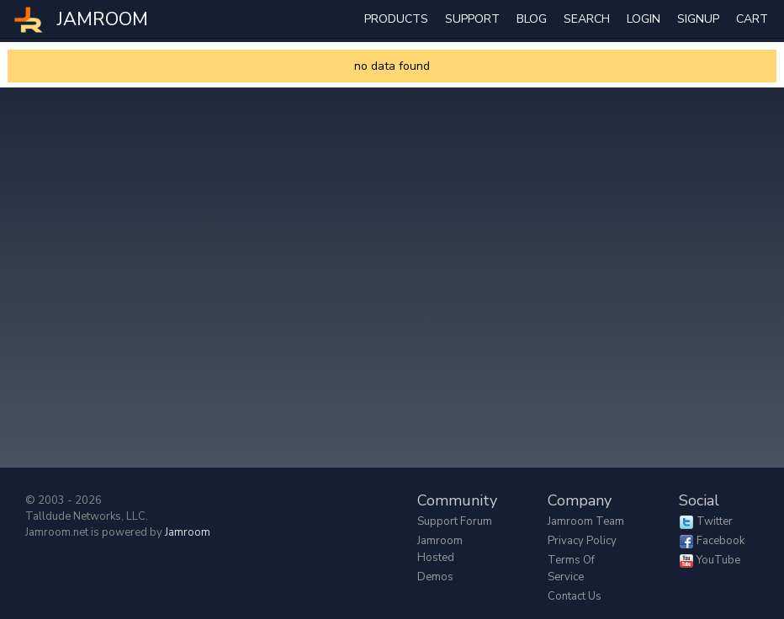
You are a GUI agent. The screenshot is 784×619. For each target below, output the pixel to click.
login (643, 19)
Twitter (715, 521)
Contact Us (574, 596)
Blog (531, 19)
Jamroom (187, 532)
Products (396, 19)
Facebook (720, 540)
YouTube (718, 560)
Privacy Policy (582, 540)
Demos (435, 577)
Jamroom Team (586, 521)
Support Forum (454, 521)
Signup (698, 19)
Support (472, 19)
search (587, 19)
